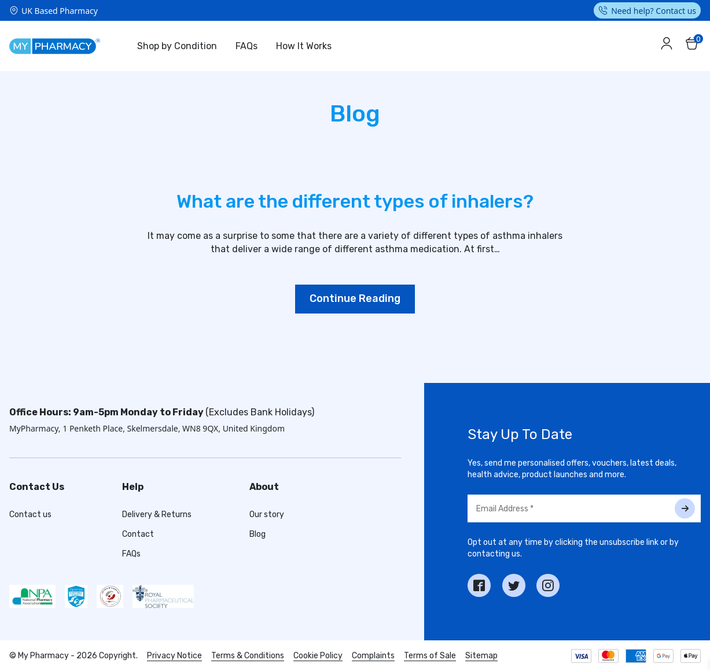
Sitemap (481, 656)
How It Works (304, 45)
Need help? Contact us (653, 10)
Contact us (30, 514)
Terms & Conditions (247, 656)
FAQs (246, 45)
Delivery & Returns (157, 514)
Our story (266, 514)
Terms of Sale (430, 656)
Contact (138, 534)
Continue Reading (355, 298)
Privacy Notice (174, 656)
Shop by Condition (177, 45)
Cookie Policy (318, 656)
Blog (257, 534)
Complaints (373, 656)
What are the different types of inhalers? (355, 201)
